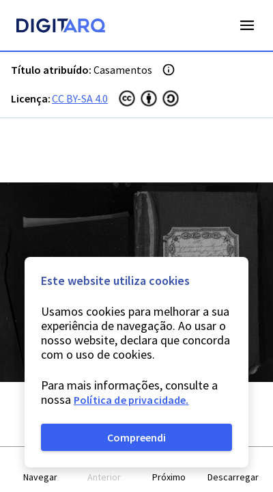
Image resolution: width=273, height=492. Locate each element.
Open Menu (247, 25)
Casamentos (123, 70)
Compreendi (136, 437)
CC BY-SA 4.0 (80, 98)
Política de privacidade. (131, 400)
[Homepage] (60, 27)
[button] (40, 469)
